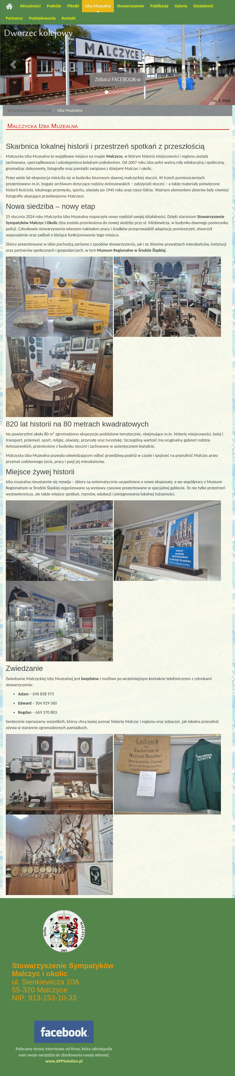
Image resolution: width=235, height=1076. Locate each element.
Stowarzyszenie (130, 6)
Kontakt (69, 18)
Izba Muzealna (98, 6)
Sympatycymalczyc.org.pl (29, 110)
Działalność (203, 6)
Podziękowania (42, 18)
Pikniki (73, 6)
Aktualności (30, 6)
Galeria (180, 6)
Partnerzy (14, 18)
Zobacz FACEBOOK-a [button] (117, 79)
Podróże (54, 6)
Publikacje (159, 6)
